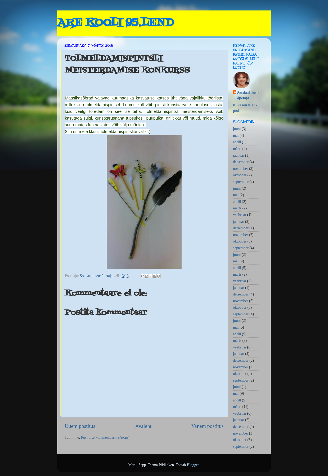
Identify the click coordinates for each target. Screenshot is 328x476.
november (240, 168)
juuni (237, 129)
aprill (237, 142)
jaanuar (238, 155)
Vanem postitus (207, 426)
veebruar (239, 215)
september (241, 182)
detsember (241, 162)
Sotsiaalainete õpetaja (248, 95)
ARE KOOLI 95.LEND (115, 23)
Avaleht (143, 426)
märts (237, 149)
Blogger (193, 465)
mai (236, 135)
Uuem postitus (80, 426)
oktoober (239, 175)
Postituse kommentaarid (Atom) (105, 437)
